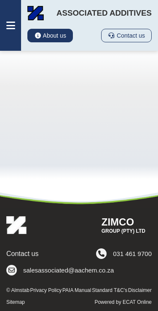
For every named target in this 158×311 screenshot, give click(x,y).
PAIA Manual (76, 290)
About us (50, 35)
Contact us (126, 35)
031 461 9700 (124, 253)
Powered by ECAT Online (123, 302)
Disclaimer (140, 290)
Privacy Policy (46, 290)
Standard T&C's (109, 290)
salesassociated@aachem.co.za (60, 270)
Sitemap (15, 302)
